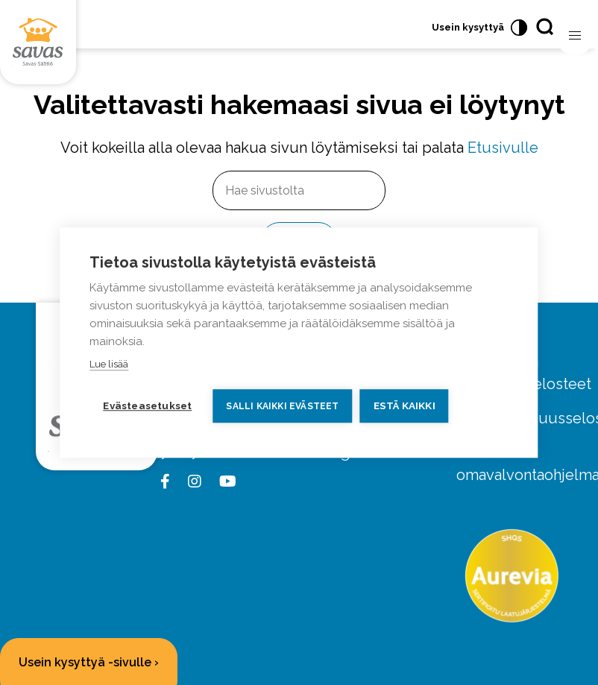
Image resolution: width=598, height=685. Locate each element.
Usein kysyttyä (468, 27)
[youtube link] (224, 481)
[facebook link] (168, 481)
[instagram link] (191, 481)
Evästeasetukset (147, 405)
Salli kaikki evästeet (282, 406)
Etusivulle (503, 148)
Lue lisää (108, 364)
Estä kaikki (404, 405)
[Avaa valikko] (574, 35)
